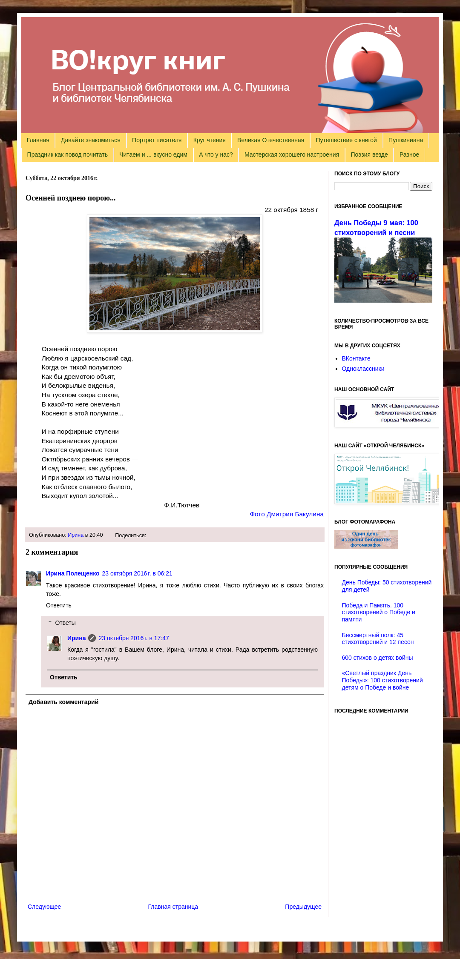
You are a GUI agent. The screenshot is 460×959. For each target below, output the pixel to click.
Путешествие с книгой (346, 140)
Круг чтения (209, 140)
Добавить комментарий (63, 701)
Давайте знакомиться (91, 140)
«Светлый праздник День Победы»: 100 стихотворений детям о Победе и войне (382, 680)
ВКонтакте (356, 358)
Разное (409, 154)
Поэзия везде (369, 154)
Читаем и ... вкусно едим (153, 154)
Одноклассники (363, 368)
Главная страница (173, 906)
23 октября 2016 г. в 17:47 (133, 638)
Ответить (59, 605)
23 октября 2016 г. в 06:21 (137, 573)
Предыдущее (303, 906)
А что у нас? (216, 154)
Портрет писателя (156, 140)
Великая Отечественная (270, 140)
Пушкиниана (405, 140)
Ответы (65, 622)
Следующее (44, 906)
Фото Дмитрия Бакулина (287, 514)
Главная (38, 140)
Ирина (75, 535)
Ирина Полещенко (73, 573)
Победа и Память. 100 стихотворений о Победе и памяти (378, 612)
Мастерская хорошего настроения (291, 154)
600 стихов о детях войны (377, 657)
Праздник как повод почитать (67, 154)
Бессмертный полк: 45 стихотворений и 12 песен (378, 639)
